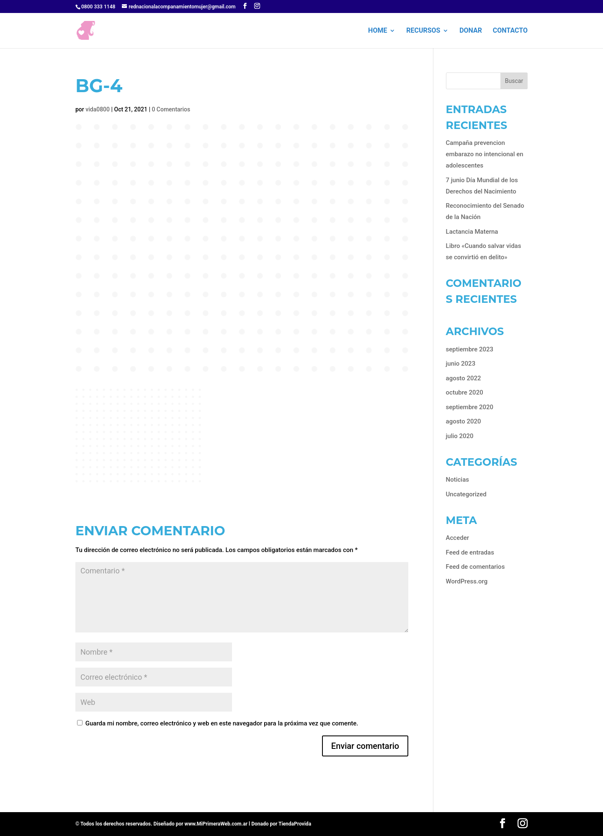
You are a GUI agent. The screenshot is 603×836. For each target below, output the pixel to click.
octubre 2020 (464, 392)
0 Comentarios (171, 109)
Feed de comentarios (475, 566)
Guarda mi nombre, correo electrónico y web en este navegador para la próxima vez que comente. (221, 723)
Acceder (457, 538)
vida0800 (97, 109)
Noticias (457, 479)
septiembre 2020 (470, 407)
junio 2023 (461, 363)
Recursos (423, 31)
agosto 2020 (463, 421)
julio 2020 (460, 436)
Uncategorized (466, 494)
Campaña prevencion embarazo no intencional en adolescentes (484, 154)
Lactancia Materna (472, 231)
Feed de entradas (470, 552)
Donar (470, 31)
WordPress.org (467, 581)
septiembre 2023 (470, 349)
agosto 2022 (463, 378)
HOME (377, 31)
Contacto (510, 31)
